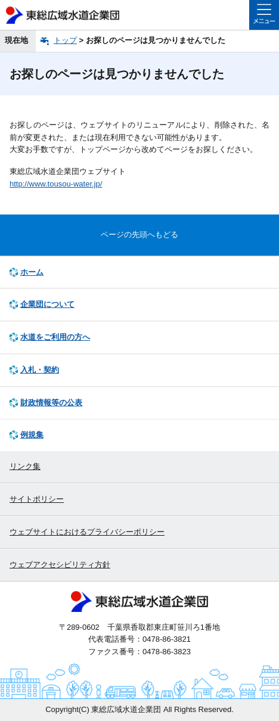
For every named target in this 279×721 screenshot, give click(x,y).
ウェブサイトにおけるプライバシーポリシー (87, 531)
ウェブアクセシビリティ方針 (60, 564)
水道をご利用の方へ (55, 336)
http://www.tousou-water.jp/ (56, 183)
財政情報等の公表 (51, 402)
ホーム (32, 272)
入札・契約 (39, 369)
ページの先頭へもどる (139, 234)
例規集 (32, 434)
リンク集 (25, 466)
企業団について (47, 304)
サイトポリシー (37, 499)
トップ (65, 40)
